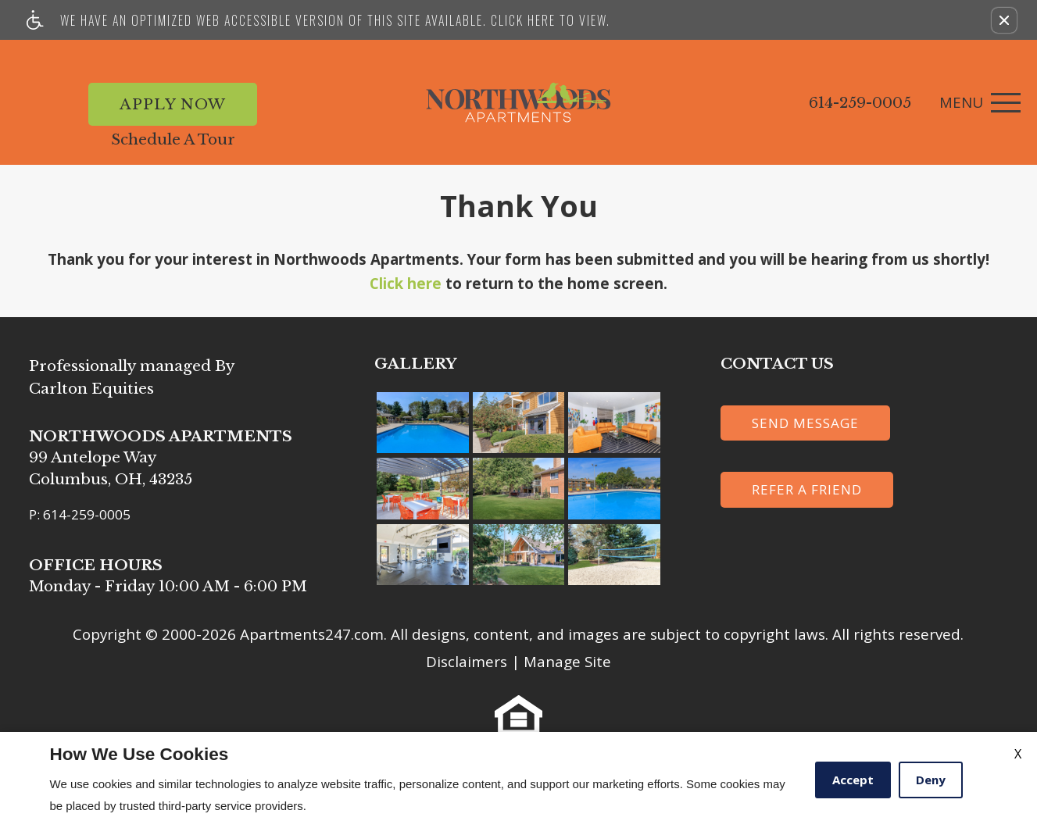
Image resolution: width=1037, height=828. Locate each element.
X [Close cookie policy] (1017, 753)
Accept (853, 779)
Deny (931, 779)
